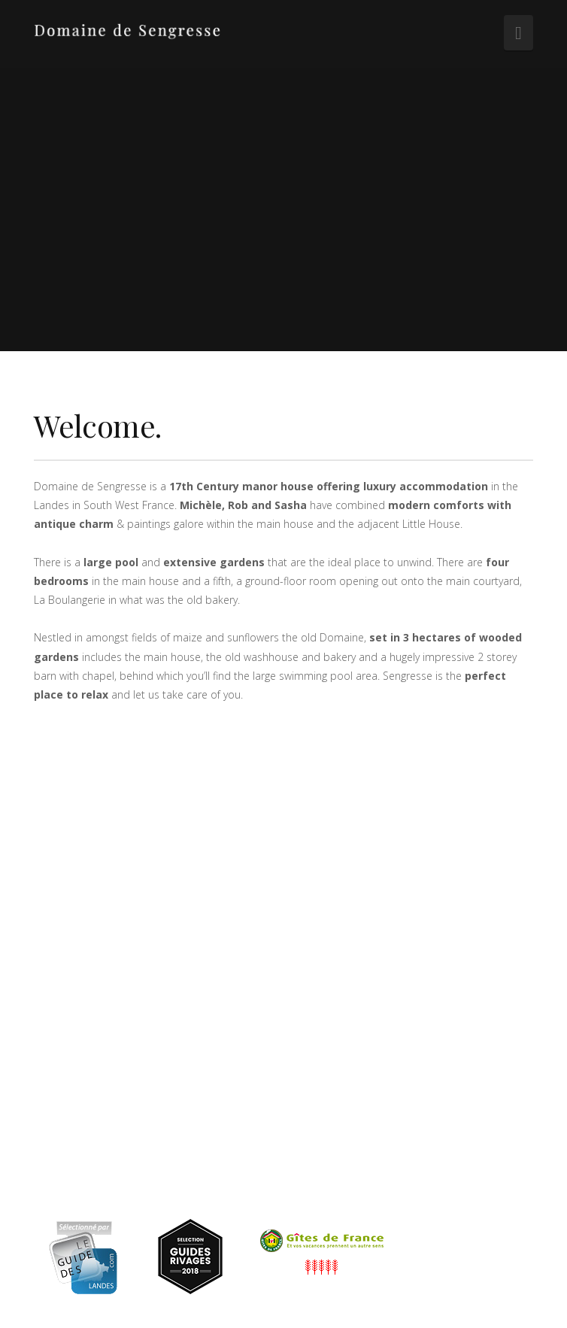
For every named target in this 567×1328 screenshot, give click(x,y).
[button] (518, 32)
